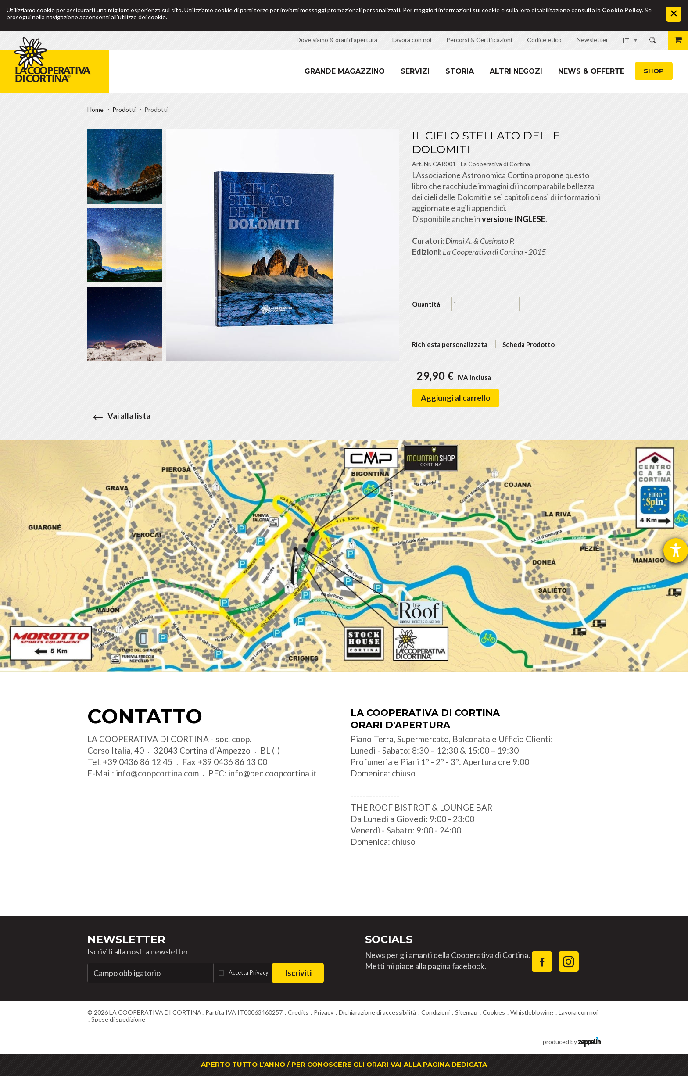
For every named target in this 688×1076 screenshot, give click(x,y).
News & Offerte (591, 71)
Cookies (494, 1012)
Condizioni (435, 1012)
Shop (654, 71)
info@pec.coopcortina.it (272, 773)
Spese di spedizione (118, 1019)
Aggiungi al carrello (456, 398)
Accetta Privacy (249, 972)
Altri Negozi (516, 71)
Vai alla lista (118, 416)
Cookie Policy (622, 10)
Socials (388, 939)
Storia (459, 71)
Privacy (323, 1012)
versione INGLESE (513, 219)
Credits (298, 1012)
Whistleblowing (531, 1012)
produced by (572, 1041)
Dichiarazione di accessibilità (377, 1012)
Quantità (426, 304)
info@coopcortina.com (157, 773)
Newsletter (126, 939)
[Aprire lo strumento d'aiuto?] (675, 550)
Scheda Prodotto (528, 344)
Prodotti (124, 109)
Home (95, 109)
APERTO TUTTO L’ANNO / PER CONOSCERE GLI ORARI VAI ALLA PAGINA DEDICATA (344, 1064)
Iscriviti (298, 973)
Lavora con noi (578, 1012)
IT (626, 40)
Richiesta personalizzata (449, 344)
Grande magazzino (345, 71)
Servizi (415, 71)
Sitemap (466, 1012)
